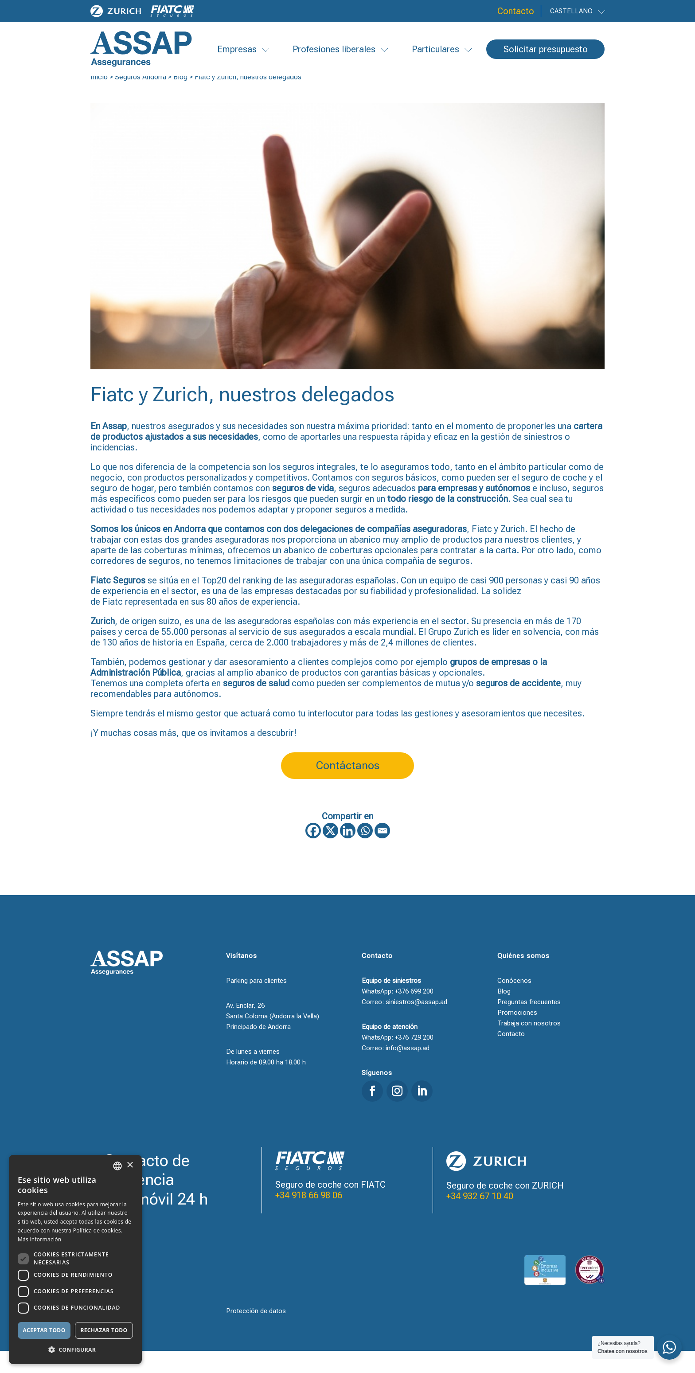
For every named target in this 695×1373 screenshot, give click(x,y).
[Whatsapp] (365, 853)
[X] (330, 853)
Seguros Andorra (140, 99)
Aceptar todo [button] (44, 1330)
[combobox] (117, 1166)
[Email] (382, 853)
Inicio (99, 99)
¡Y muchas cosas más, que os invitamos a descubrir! (193, 755)
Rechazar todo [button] (103, 1330)
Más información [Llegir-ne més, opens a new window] (39, 1239)
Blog (180, 99)
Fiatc (482, 551)
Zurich (512, 551)
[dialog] (75, 1259)
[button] (75, 1350)
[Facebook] (313, 853)
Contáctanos (347, 787)
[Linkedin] (347, 853)
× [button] (129, 1165)
